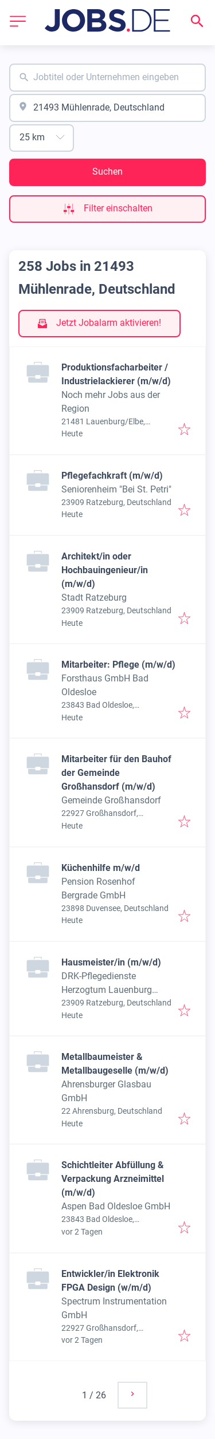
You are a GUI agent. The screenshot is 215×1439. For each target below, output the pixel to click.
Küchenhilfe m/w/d (100, 867)
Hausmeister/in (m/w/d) (111, 962)
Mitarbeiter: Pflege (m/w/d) (118, 664)
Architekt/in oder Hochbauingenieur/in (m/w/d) (104, 570)
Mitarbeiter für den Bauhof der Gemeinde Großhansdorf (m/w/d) (116, 773)
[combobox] (107, 78)
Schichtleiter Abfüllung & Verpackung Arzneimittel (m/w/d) (112, 1179)
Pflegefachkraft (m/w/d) (112, 475)
